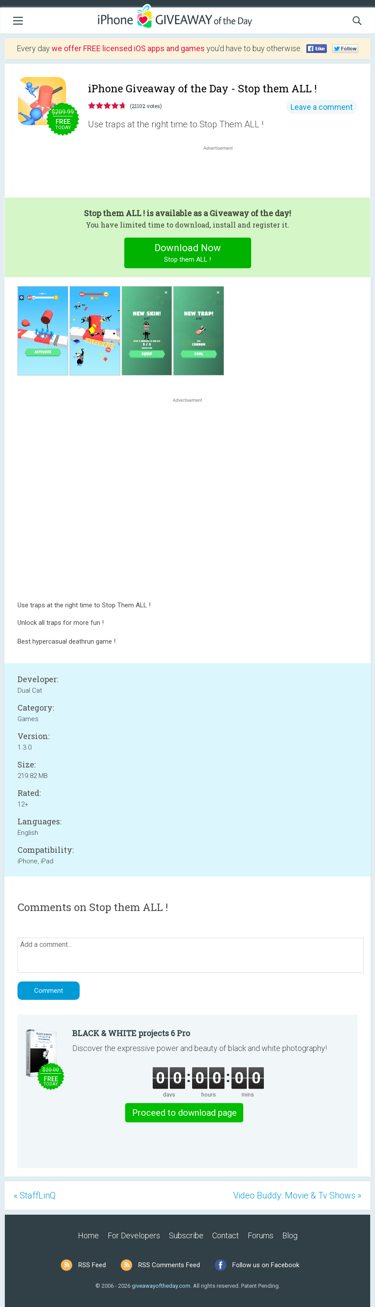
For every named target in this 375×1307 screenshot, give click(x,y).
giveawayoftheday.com (161, 1285)
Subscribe (186, 1235)
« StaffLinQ (35, 1195)
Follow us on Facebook (265, 1265)
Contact (225, 1235)
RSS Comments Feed (169, 1265)
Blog (290, 1235)
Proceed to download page (184, 1112)
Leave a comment (322, 107)
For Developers (134, 1235)
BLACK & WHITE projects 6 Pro (131, 1033)
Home (88, 1235)
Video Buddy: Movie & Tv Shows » (297, 1195)
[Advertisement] (222, 173)
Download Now (187, 254)
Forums (260, 1235)
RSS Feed (92, 1265)
